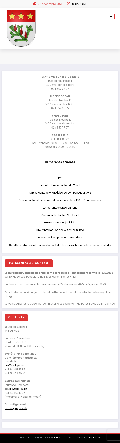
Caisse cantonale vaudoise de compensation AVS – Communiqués (60, 200)
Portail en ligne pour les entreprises (60, 237)
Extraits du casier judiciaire (60, 222)
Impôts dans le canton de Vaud (60, 185)
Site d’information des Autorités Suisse (60, 230)
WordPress (56, 437)
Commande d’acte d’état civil (60, 215)
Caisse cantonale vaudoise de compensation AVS (60, 192)
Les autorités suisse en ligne (60, 207)
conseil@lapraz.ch (16, 408)
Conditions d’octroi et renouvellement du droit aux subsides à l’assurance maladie (60, 245)
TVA (60, 178)
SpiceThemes (93, 437)
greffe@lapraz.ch (15, 365)
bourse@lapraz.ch (16, 389)
